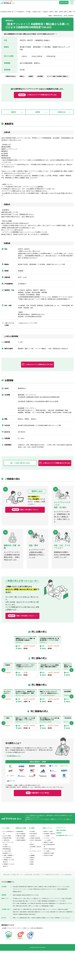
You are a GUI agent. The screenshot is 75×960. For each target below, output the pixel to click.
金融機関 (32, 864)
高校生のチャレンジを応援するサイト (42, 907)
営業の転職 (6, 884)
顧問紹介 (25, 921)
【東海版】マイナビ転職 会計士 (8, 874)
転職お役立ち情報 (21, 845)
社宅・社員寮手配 (55, 927)
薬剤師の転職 (31, 921)
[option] (25, 649)
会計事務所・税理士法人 (35, 857)
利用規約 (58, 842)
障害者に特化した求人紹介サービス (41, 898)
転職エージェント (47, 918)
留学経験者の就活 (23, 895)
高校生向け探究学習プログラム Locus (30, 904)
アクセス (9, 937)
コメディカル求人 (45, 921)
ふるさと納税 (30, 912)
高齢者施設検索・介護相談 (47, 915)
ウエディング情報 (37, 910)
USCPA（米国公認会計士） (36, 850)
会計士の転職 (64, 918)
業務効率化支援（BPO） (25, 927)
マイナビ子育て (61, 910)
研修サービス (16, 927)
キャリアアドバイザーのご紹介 (8, 852)
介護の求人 (15, 923)
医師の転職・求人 (54, 921)
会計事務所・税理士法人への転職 (49, 844)
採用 (24, 937)
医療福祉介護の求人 (17, 900)
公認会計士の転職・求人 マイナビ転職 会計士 (13, 11)
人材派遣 (15, 918)
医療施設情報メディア (54, 912)
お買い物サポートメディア (65, 912)
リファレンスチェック (65, 927)
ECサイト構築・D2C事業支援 (19, 912)
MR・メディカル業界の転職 (24, 884)
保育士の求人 (62, 921)
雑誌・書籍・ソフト (27, 910)
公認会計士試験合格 (35, 847)
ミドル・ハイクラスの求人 (63, 895)
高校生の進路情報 (17, 904)
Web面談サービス (7, 862)
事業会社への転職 (48, 851)
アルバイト (15, 898)
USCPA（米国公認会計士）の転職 (49, 859)
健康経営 (39, 927)
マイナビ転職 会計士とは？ (8, 842)
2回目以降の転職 (7, 847)
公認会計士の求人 (36, 11)
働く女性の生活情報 (17, 910)
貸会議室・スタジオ (46, 927)
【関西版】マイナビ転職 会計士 (8, 870)
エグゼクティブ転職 (56, 918)
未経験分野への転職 (49, 862)
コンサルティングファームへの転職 (49, 848)
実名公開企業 (33, 843)
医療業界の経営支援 (23, 923)
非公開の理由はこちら (14, 762)
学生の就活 (15, 895)
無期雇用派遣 (69, 921)
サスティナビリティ (17, 937)
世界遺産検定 (44, 910)
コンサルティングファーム (35, 861)
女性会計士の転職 (48, 864)
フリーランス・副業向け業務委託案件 (58, 898)
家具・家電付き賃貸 (17, 915)
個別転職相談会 (7, 858)
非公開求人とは (7, 856)
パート (20, 898)
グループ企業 (30, 937)
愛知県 (31, 873)
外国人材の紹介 (32, 923)
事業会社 (32, 867)
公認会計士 (33, 845)
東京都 (31, 869)
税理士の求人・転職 (17, 921)
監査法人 (32, 853)
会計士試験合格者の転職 (49, 855)
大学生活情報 (68, 907)
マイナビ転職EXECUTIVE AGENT (50, 884)
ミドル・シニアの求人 (28, 898)
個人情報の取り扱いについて (64, 844)
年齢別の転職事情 (21, 849)
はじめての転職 (7, 845)
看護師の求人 (38, 921)
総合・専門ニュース (28, 907)
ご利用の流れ (6, 849)
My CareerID (45, 912)
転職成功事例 (20, 840)
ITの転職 (13, 884)
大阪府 (31, 871)
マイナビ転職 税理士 (66, 884)
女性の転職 (36, 884)
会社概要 (4, 937)
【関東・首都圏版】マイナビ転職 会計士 (8, 866)
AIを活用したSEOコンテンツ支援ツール (32, 915)
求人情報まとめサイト (18, 907)
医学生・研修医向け (39, 895)
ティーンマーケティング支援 (57, 907)
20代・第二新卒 (33, 918)
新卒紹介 (40, 918)
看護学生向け (31, 895)
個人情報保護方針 (38, 937)
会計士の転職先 (20, 847)
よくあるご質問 (7, 860)
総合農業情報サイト (52, 910)
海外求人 (54, 895)
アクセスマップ (60, 837)
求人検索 (28, 11)
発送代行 (34, 927)
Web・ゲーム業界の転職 (23, 918)
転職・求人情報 (47, 895)
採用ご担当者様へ (61, 839)
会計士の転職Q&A (21, 843)
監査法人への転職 (48, 840)
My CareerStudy (37, 912)
